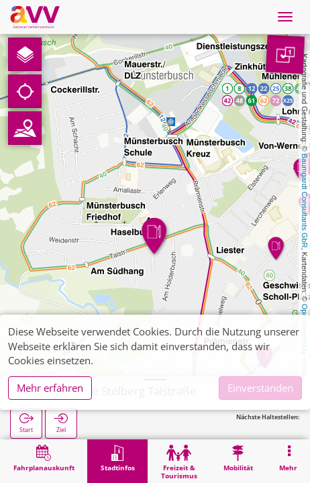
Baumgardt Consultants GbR (305, 201)
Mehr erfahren (50, 387)
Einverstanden (260, 387)
